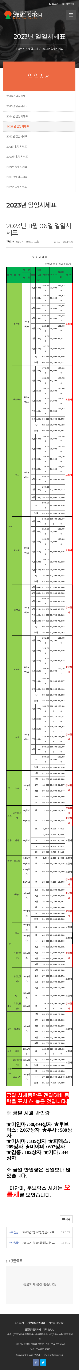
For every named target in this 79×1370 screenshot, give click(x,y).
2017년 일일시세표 (17, 187)
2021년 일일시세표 (17, 146)
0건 (20, 241)
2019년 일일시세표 (17, 167)
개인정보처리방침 (36, 1322)
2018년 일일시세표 (17, 177)
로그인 (53, 4)
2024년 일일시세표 (17, 116)
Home (20, 48)
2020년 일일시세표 (17, 156)
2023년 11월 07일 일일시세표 (38, 1232)
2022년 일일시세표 (17, 136)
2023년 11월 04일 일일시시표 (38, 1242)
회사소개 (19, 1322)
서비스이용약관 (56, 1322)
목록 (66, 1219)
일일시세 (33, 48)
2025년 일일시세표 (17, 106)
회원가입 (68, 4)
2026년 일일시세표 (17, 96)
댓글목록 (14, 1261)
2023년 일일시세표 (18, 126)
